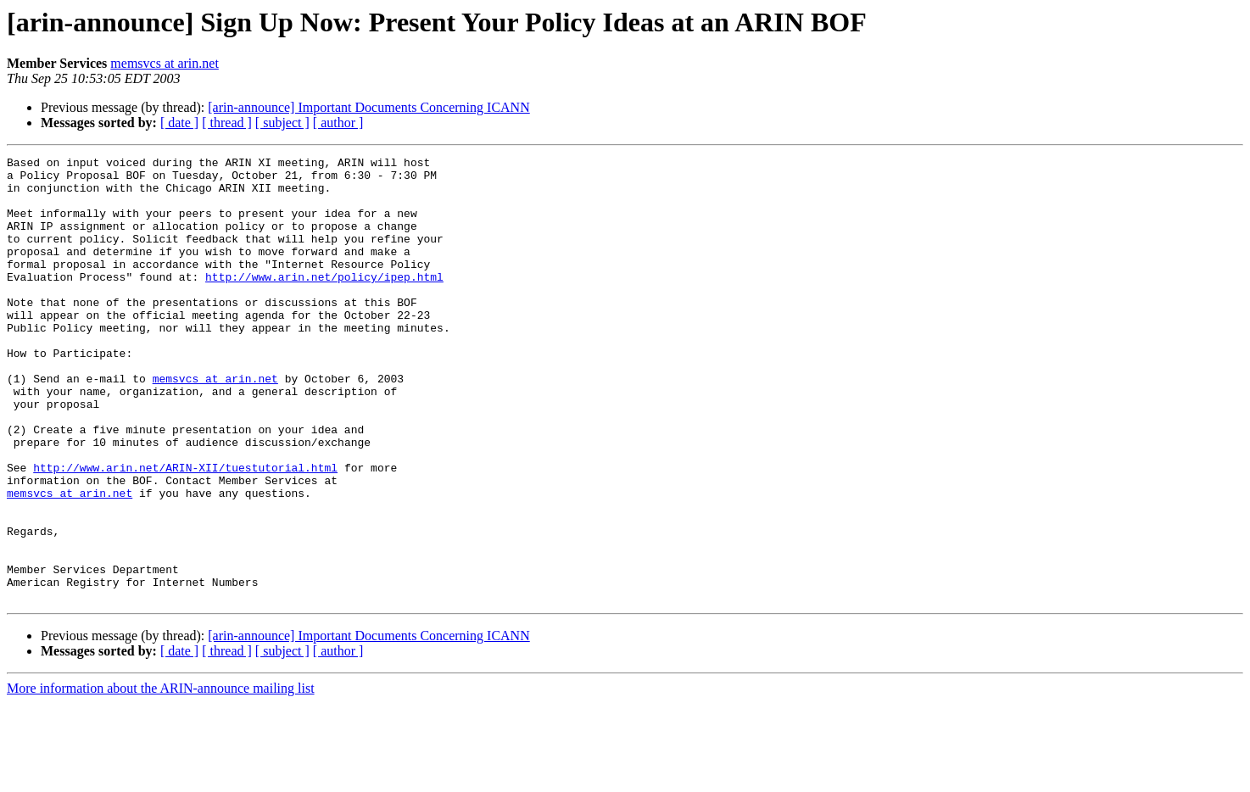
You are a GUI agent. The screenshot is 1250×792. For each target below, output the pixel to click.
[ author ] (338, 122)
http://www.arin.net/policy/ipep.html (324, 302)
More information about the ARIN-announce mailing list (161, 777)
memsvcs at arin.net (164, 63)
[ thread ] (227, 122)
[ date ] (179, 122)
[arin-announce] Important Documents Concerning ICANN (368, 107)
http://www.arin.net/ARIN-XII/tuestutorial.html (185, 530)
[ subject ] (282, 122)
